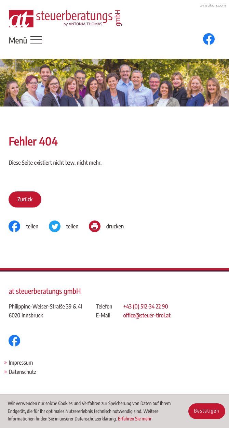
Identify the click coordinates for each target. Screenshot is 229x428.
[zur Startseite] (65, 18)
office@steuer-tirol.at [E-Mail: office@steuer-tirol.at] (147, 315)
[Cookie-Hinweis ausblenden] (206, 411)
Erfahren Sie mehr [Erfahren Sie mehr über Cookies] (134, 419)
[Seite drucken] (111, 226)
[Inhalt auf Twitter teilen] (69, 226)
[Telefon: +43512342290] (147, 306)
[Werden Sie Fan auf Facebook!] (209, 39)
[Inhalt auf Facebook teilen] (29, 226)
